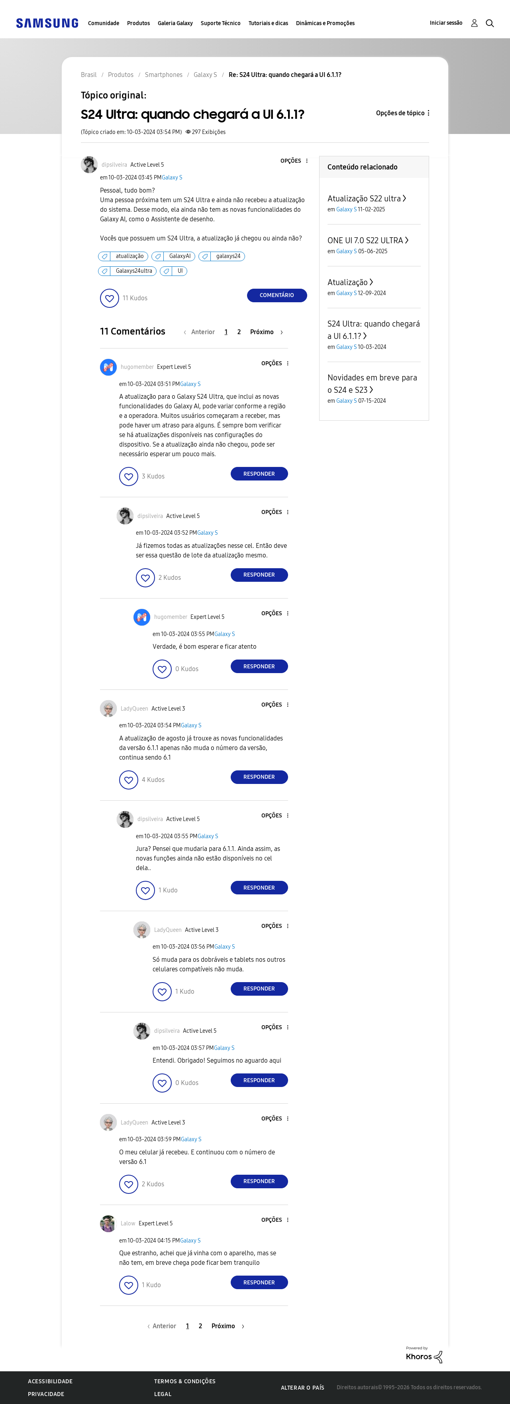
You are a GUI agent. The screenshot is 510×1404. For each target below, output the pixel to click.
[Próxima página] (266, 332)
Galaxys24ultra (134, 271)
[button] (293, 161)
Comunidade (103, 23)
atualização (130, 256)
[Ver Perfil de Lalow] (128, 1223)
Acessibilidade (50, 1381)
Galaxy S (172, 177)
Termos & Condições (185, 1381)
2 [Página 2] (239, 332)
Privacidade (46, 1394)
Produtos (138, 23)
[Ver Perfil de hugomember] (137, 367)
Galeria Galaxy (175, 23)
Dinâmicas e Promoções (325, 23)
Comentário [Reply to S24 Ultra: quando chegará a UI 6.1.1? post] (277, 295)
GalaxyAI (180, 256)
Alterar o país (303, 1387)
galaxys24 (228, 256)
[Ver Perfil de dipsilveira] (114, 164)
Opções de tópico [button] (400, 113)
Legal (162, 1394)
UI (180, 271)
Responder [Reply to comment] (259, 474)
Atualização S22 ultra (364, 198)
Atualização (348, 282)
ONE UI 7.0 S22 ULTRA (365, 240)
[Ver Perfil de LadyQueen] (134, 708)
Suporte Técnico (221, 23)
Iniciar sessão (446, 23)
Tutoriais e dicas (268, 23)
